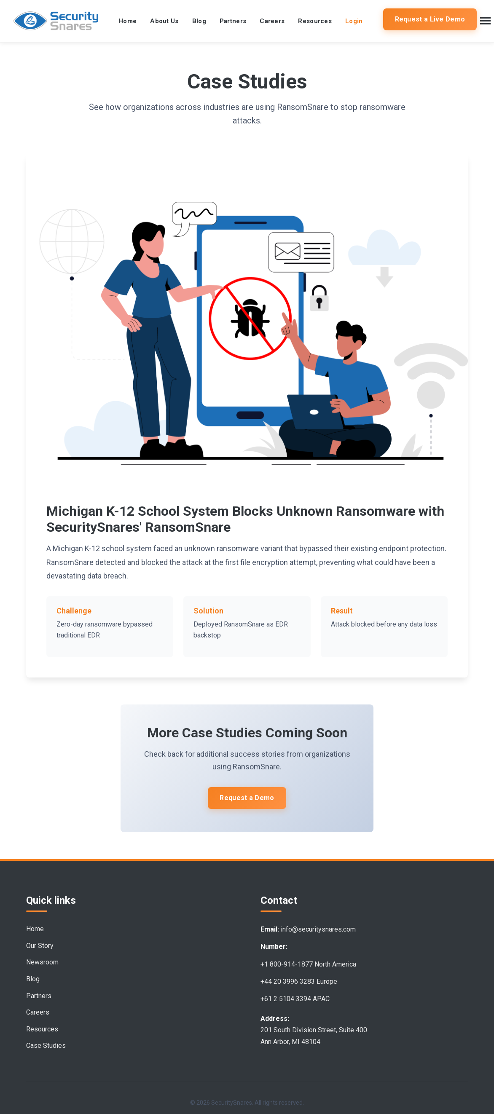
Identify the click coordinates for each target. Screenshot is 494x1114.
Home (127, 21)
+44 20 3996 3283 (287, 981)
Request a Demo (247, 798)
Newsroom (42, 962)
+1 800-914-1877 (286, 964)
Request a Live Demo (430, 19)
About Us (164, 21)
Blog (199, 21)
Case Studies (46, 1046)
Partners (233, 21)
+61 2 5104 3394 (285, 999)
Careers (272, 21)
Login (354, 21)
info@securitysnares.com (318, 929)
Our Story (40, 946)
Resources (315, 21)
